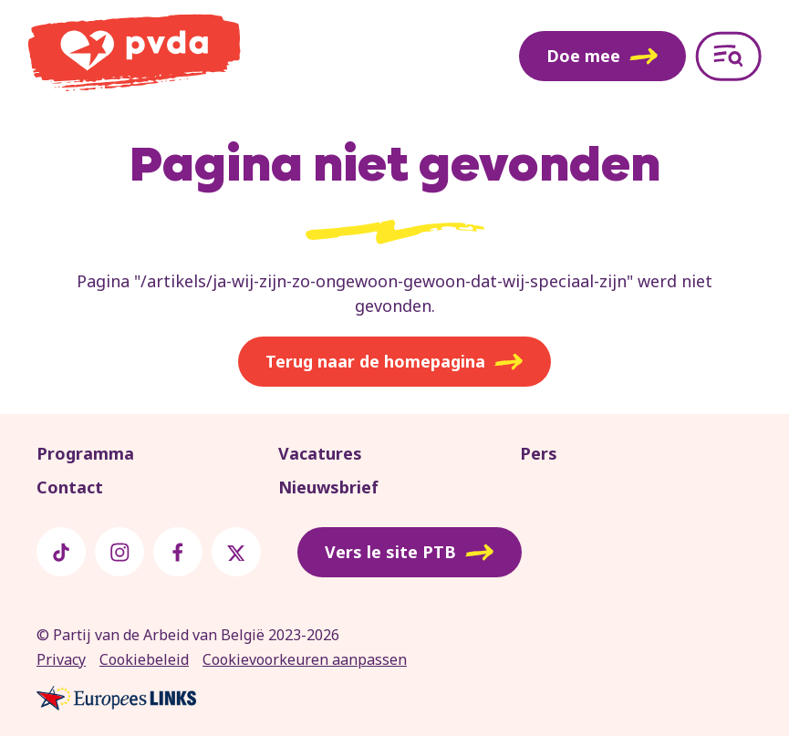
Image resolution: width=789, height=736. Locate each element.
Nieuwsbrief (328, 487)
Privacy (61, 659)
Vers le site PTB (409, 552)
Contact (69, 487)
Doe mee (602, 55)
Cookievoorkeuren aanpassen (304, 659)
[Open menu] (728, 56)
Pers (538, 453)
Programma (85, 453)
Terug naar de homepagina (394, 362)
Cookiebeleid (144, 659)
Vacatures (320, 453)
